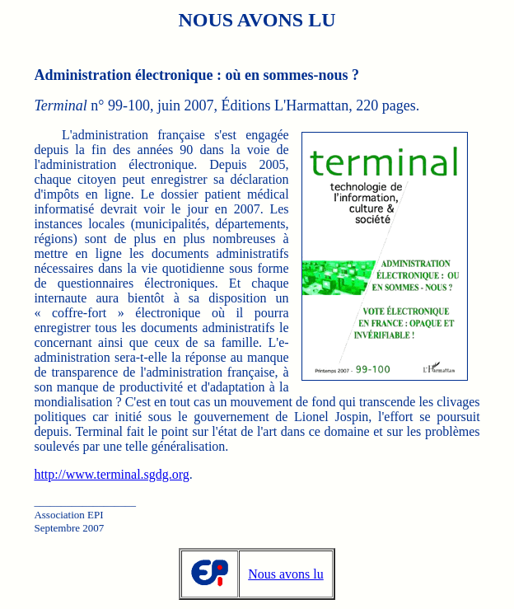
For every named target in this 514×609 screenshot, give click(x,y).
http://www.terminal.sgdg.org (111, 474)
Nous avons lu (286, 574)
